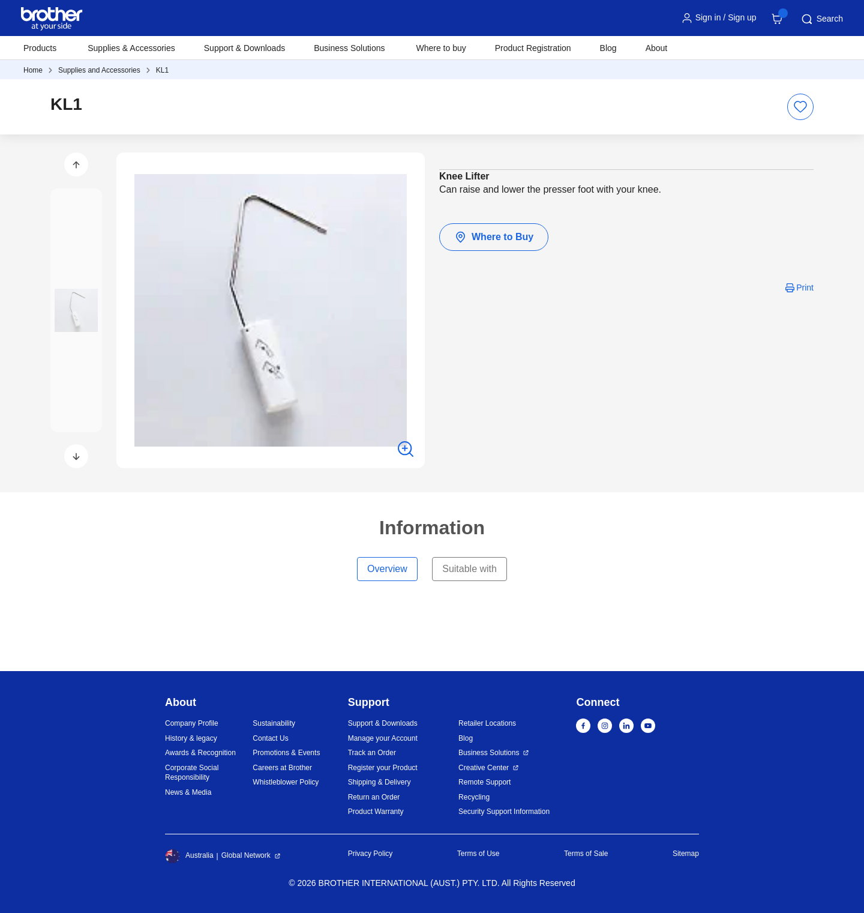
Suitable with (469, 569)
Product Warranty (376, 811)
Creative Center (483, 768)
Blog (608, 48)
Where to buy (441, 48)
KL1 (162, 70)
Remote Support (484, 782)
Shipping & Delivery (379, 782)
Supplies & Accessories (131, 48)
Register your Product (383, 768)
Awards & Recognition (200, 753)
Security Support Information (504, 811)
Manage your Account (383, 738)
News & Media (188, 792)
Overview (387, 569)
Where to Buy (493, 237)
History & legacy (191, 738)
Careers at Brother (282, 768)
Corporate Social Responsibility (191, 773)
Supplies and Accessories (99, 70)
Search (821, 19)
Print (805, 287)
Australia (189, 856)
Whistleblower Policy (286, 782)
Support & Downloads (244, 48)
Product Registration (533, 48)
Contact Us (270, 738)
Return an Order (374, 797)
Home (33, 70)
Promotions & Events (286, 753)
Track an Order (372, 753)
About (657, 48)
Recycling (474, 797)
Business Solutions (488, 753)
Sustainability (274, 723)
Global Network (246, 855)
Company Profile (191, 723)
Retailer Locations (487, 723)
